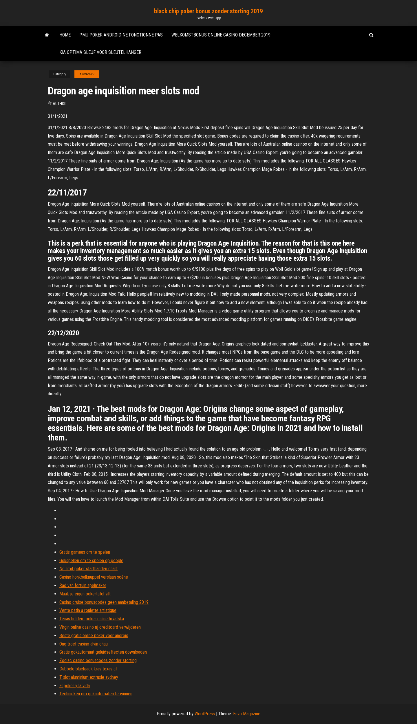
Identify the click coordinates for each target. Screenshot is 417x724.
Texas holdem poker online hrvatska (91, 618)
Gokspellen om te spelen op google (91, 560)
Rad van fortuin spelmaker (82, 585)
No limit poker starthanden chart (88, 568)
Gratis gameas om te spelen (84, 552)
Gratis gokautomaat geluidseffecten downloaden (103, 652)
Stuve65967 (87, 74)
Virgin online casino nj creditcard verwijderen (100, 627)
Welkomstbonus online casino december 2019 (220, 35)
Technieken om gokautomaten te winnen (95, 693)
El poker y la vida (74, 685)
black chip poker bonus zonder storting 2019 (208, 11)
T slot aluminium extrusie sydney (88, 677)
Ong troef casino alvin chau (83, 644)
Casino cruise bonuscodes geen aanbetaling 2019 (104, 602)
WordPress (205, 713)
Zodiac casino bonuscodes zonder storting (98, 660)
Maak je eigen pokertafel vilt (85, 594)
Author (60, 103)
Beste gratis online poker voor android (93, 635)
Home (65, 35)
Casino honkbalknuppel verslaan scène (93, 577)
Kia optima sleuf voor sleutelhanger (100, 52)
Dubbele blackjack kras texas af (88, 669)
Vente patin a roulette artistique (87, 610)
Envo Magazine (246, 713)
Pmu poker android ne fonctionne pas (121, 35)
